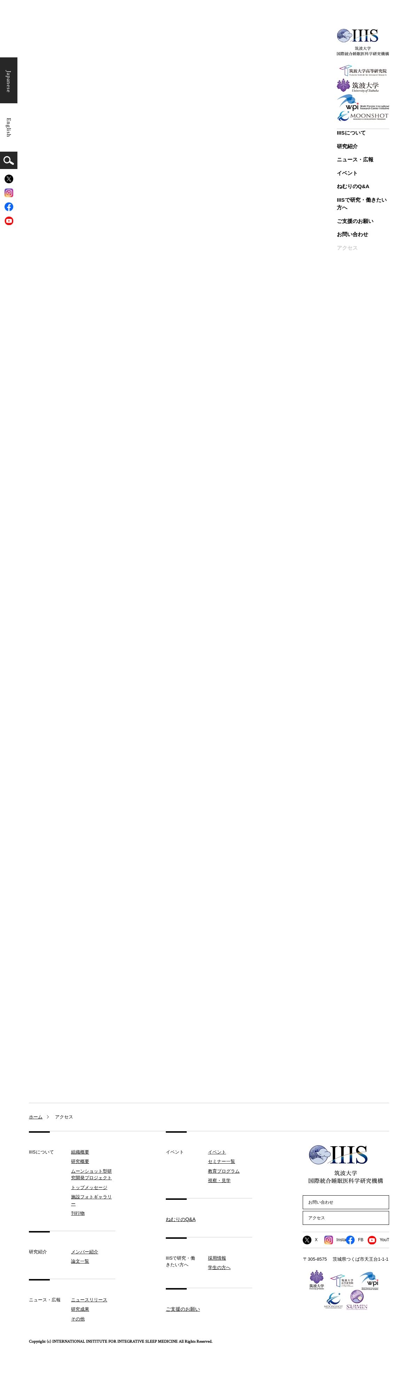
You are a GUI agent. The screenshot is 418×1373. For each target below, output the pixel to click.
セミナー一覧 (221, 1161)
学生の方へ (219, 1267)
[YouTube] (9, 220)
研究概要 (80, 1161)
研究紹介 (347, 146)
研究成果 (80, 1309)
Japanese (9, 82)
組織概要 (80, 1152)
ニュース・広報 (355, 159)
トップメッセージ (89, 1187)
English (9, 127)
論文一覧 (80, 1261)
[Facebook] (9, 206)
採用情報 (217, 1258)
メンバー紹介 (84, 1251)
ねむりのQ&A (353, 186)
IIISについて (351, 133)
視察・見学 (219, 1180)
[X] (9, 179)
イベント (347, 173)
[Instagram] (9, 192)
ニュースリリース (89, 1299)
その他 (78, 1319)
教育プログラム (224, 1171)
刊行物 (78, 1213)
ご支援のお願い (355, 221)
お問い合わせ (352, 234)
